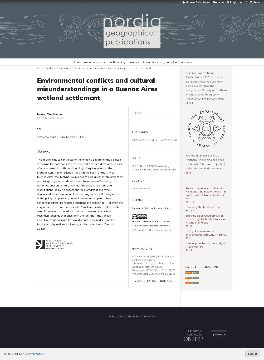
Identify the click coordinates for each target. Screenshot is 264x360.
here (188, 172)
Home (76, 62)
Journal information (177, 62)
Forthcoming (117, 62)
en (241, 2)
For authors (151, 62)
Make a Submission (197, 2)
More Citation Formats (153, 280)
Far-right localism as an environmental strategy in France (205, 232)
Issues (133, 62)
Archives (51, 68)
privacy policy (36, 353)
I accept (252, 353)
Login (232, 2)
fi (246, 2)
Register (218, 2)
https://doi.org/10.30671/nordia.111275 (61, 137)
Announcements (94, 62)
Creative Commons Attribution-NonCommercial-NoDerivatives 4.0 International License (152, 225)
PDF (138, 113)
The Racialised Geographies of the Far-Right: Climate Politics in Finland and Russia (205, 219)
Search (256, 2)
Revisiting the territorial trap (202, 207)
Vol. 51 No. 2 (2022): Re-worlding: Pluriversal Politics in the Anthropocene (95, 68)
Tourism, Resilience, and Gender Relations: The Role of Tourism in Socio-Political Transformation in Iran (205, 193)
